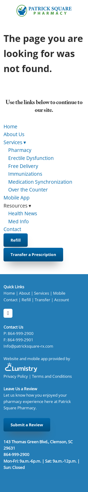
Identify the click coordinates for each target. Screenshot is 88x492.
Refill (16, 240)
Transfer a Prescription (33, 254)
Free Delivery (23, 166)
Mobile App (17, 197)
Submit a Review (27, 425)
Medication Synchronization (40, 181)
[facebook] (8, 313)
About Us (14, 134)
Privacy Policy (16, 376)
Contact (12, 229)
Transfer (42, 299)
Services (15, 142)
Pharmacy (19, 150)
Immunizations (25, 173)
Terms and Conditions (52, 376)
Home (10, 126)
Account (61, 299)
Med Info (18, 221)
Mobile (59, 293)
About (24, 293)
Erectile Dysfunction (31, 158)
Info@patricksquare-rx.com (28, 346)
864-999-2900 (21, 333)
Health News (22, 213)
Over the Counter (28, 189)
